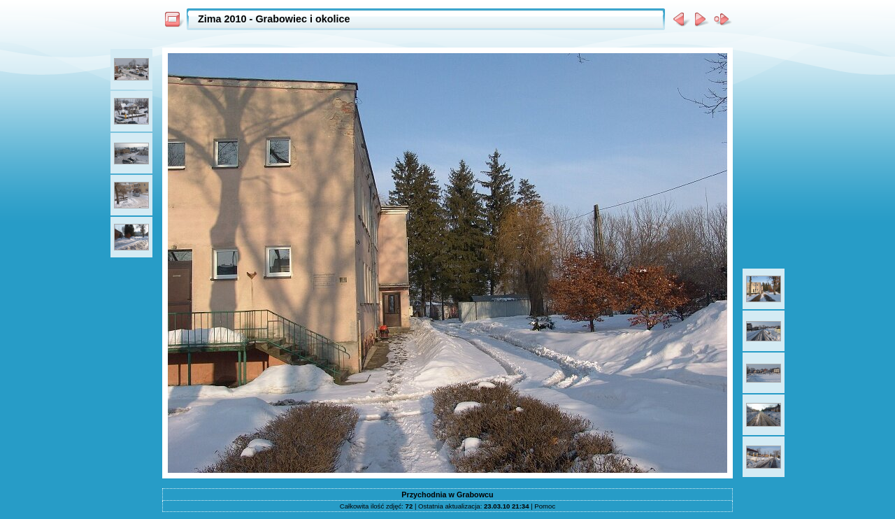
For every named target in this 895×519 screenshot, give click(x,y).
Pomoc (544, 506)
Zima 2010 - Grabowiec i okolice (274, 18)
